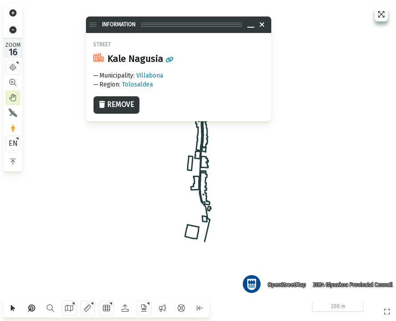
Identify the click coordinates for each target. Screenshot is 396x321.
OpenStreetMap (285, 283)
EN (13, 143)
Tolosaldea (137, 84)
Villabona (149, 75)
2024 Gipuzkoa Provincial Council (351, 283)
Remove (116, 104)
